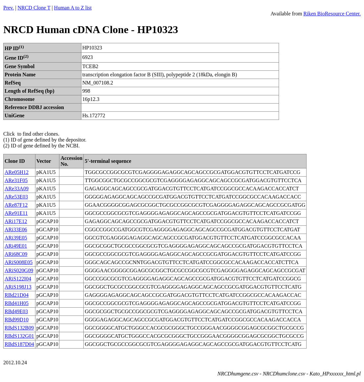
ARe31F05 (16, 180)
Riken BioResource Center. (332, 13)
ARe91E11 (16, 213)
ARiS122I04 (18, 278)
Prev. (8, 7)
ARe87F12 (16, 205)
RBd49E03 (16, 311)
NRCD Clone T (34, 7)
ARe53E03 (16, 197)
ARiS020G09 (19, 270)
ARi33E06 (16, 229)
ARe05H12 (17, 172)
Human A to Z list (73, 7)
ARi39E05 (16, 237)
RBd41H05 (17, 303)
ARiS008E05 (18, 262)
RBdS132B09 (19, 328)
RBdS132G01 (19, 336)
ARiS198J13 (18, 287)
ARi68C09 (16, 254)
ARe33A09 (17, 188)
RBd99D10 (17, 319)
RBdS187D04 (19, 344)
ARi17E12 (16, 221)
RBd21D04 (17, 295)
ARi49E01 (16, 246)
